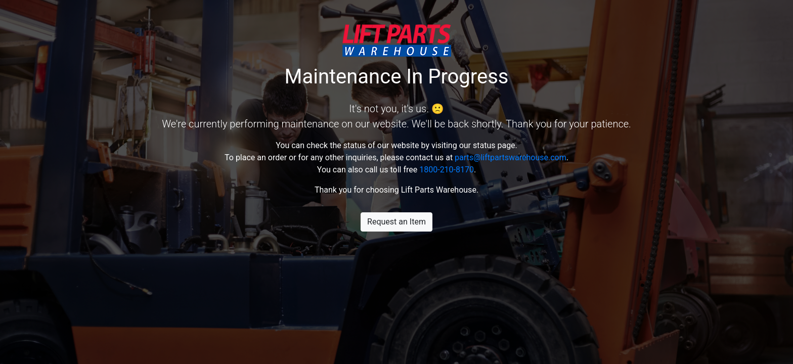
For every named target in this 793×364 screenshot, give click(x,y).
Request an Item (396, 221)
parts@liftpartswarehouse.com (510, 157)
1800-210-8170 (446, 169)
